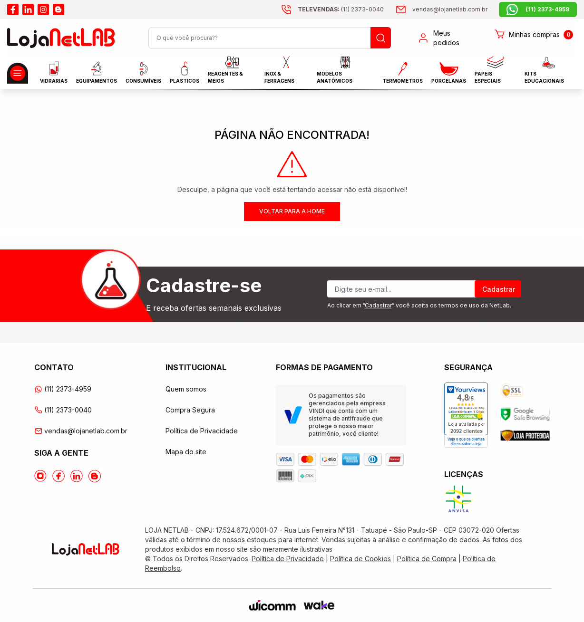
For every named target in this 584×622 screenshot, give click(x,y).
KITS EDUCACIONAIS (544, 72)
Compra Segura (190, 410)
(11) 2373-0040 (63, 410)
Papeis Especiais (489, 72)
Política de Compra (427, 559)
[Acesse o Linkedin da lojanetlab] (76, 476)
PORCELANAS (448, 73)
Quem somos (185, 389)
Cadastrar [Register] (498, 289)
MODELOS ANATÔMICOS (334, 72)
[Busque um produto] (380, 37)
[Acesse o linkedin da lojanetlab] (28, 9)
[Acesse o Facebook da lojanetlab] (58, 476)
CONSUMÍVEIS (143, 73)
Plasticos (184, 72)
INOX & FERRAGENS (279, 72)
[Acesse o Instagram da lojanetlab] (40, 476)
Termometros (402, 73)
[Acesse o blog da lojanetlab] (58, 9)
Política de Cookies (360, 559)
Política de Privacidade (201, 431)
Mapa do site (185, 452)
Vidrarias (54, 72)
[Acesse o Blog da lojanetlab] (94, 476)
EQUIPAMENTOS (96, 72)
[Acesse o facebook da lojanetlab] (13, 9)
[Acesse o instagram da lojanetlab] (43, 9)
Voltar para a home (292, 211)
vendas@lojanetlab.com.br (80, 431)
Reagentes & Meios (225, 72)
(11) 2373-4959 (62, 389)
